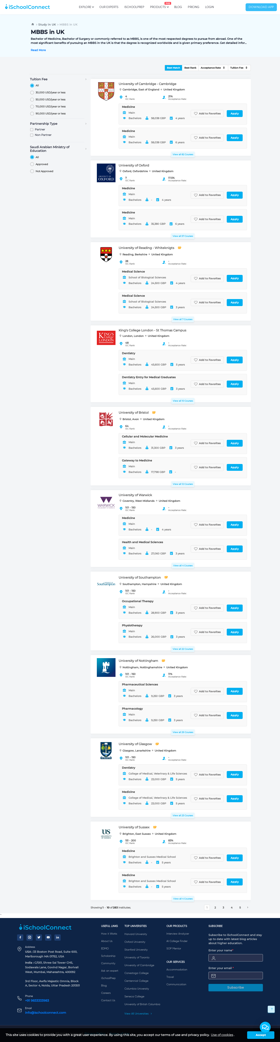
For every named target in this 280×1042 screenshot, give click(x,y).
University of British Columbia (142, 1004)
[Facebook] (20, 937)
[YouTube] (48, 937)
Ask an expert (109, 970)
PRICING (193, 7)
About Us (106, 941)
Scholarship (108, 956)
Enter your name (220, 950)
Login (209, 7)
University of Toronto (136, 957)
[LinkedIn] (57, 937)
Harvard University (135, 934)
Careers (106, 993)
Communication (176, 984)
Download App (261, 7)
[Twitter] (39, 937)
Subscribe (235, 987)
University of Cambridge (139, 965)
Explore (86, 7)
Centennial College (136, 981)
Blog (178, 7)
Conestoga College (136, 973)
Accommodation (176, 969)
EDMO (105, 948)
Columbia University (136, 988)
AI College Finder (176, 941)
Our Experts (108, 7)
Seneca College (134, 996)
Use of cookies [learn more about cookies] (222, 1035)
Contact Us (108, 1000)
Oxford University (134, 942)
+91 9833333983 (37, 1000)
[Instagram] (29, 937)
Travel (170, 977)
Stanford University (136, 949)
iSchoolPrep (134, 7)
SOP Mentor (173, 948)
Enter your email (221, 968)
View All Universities (138, 1013)
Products (158, 5)
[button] (265, 1027)
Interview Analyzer (177, 933)
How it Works (109, 933)
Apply (235, 113)
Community (108, 963)
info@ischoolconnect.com (45, 1013)
